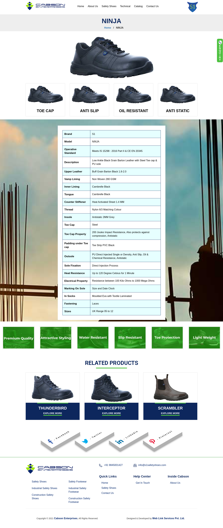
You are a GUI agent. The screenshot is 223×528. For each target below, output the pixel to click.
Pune (136, 513)
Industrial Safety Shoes (44, 488)
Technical (125, 6)
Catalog (138, 6)
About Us (93, 6)
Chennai (102, 513)
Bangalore (90, 513)
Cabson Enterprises (65, 518)
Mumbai (126, 513)
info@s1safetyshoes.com (152, 465)
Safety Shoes (109, 6)
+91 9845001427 (113, 465)
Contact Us (152, 6)
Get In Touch (143, 483)
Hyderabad (114, 513)
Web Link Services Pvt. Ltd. (168, 518)
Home (80, 6)
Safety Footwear (78, 481)
